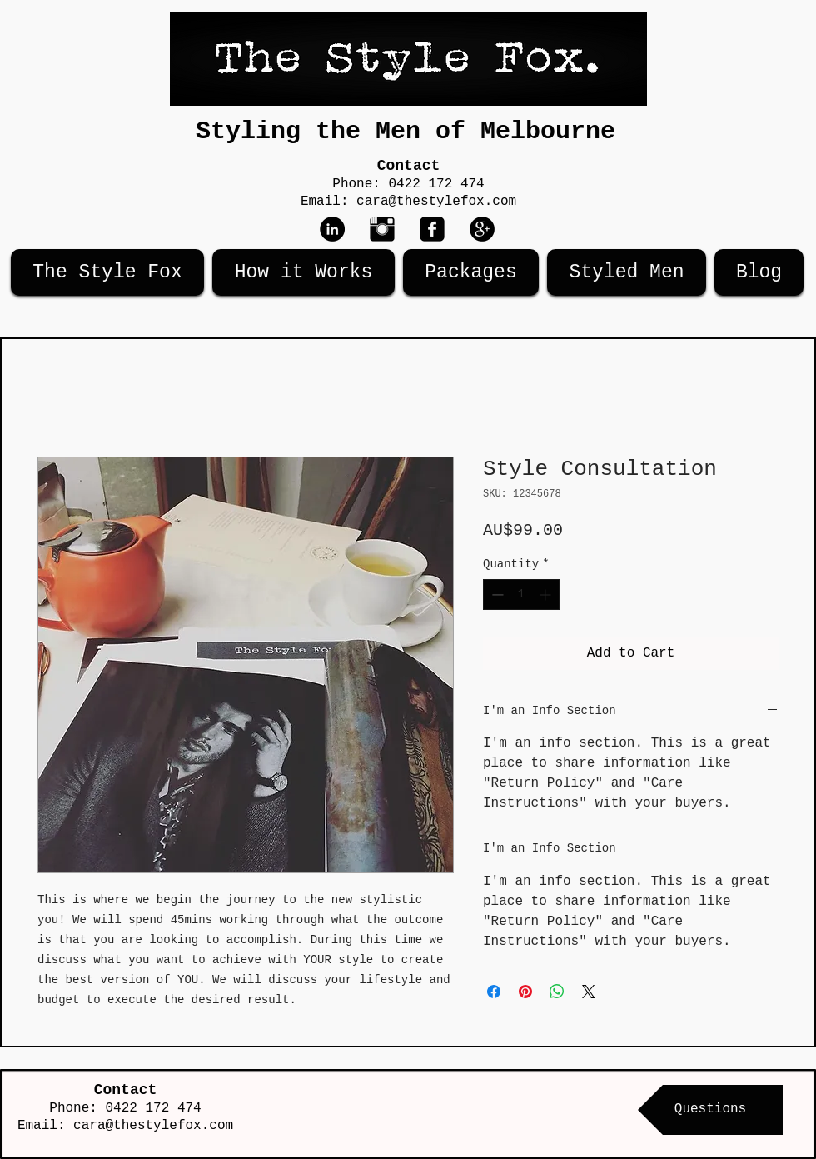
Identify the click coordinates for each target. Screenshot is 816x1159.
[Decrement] (495, 594)
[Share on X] (589, 992)
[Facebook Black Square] (432, 229)
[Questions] (710, 1110)
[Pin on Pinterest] (525, 992)
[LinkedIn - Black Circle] (332, 229)
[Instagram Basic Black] (382, 229)
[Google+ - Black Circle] (482, 229)
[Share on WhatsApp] (557, 992)
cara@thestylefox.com (436, 201)
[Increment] (546, 594)
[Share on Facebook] (494, 992)
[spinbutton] (521, 594)
